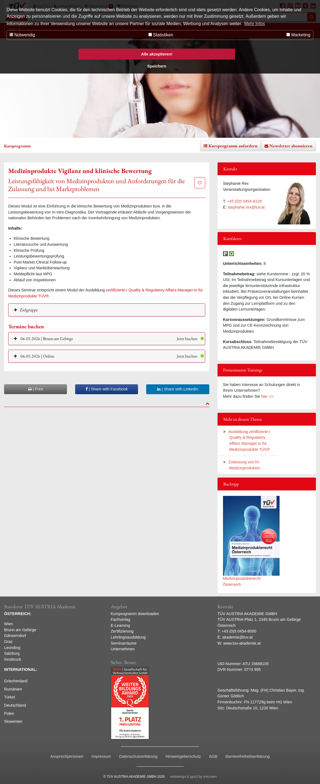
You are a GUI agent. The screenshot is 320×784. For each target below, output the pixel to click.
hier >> (267, 396)
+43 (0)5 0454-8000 (239, 631)
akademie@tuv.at (237, 637)
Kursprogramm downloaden (135, 614)
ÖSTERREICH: (17, 614)
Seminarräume (123, 643)
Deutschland (15, 705)
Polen (9, 713)
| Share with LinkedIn (177, 389)
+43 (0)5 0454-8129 (244, 201)
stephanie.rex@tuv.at (246, 207)
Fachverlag (120, 619)
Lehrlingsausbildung (128, 637)
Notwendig (22, 35)
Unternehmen (122, 649)
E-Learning (120, 625)
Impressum (101, 756)
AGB (213, 756)
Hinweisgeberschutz (183, 756)
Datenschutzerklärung (138, 756)
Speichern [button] (156, 66)
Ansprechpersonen (66, 756)
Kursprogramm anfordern (233, 146)
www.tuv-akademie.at (242, 643)
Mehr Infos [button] (254, 23)
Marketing (298, 35)
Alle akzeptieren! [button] (156, 54)
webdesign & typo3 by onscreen (193, 777)
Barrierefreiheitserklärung (247, 756)
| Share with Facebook (107, 389)
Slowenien (13, 721)
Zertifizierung (122, 631)
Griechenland (16, 681)
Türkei (9, 697)
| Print (35, 389)
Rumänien (13, 689)
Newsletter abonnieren (290, 146)
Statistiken (160, 35)
